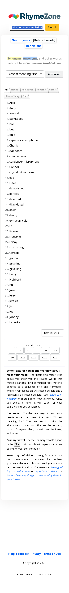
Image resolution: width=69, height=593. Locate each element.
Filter (17, 444)
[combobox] (25, 74)
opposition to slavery (46, 471)
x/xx (33, 357)
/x (20, 350)
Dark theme (44, 574)
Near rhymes (21, 40)
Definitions (33, 46)
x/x (55, 350)
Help (11, 554)
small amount (22, 471)
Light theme (25, 574)
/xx (45, 350)
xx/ (12, 357)
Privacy (36, 554)
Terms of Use (51, 554)
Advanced (54, 74)
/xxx (22, 357)
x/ (28, 350)
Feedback (22, 554)
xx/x (44, 357)
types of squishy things (20, 475)
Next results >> (52, 333)
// (36, 350)
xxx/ (55, 357)
